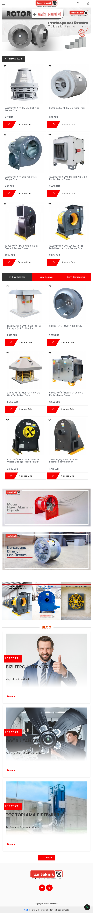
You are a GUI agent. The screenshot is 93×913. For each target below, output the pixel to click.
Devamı (11, 695)
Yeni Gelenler (46, 276)
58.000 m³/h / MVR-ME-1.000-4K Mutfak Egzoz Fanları (66, 393)
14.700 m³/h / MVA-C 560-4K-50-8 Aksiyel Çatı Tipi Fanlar (25, 326)
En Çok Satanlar (17, 276)
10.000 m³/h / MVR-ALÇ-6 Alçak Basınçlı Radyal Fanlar (21, 246)
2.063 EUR (25, 467)
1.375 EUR (25, 333)
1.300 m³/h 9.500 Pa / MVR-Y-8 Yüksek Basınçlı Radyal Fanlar (23, 460)
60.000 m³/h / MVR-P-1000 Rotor (66, 325)
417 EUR (24, 116)
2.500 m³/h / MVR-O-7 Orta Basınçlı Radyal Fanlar (63, 460)
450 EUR (24, 185)
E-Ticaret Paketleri (44, 909)
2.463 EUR (68, 185)
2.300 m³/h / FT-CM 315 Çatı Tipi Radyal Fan (22, 109)
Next (88, 29)
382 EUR (68, 116)
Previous (5, 29)
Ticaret (29, 909)
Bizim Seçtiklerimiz (76, 276)
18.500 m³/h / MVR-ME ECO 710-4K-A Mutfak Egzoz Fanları (68, 177)
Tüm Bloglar (47, 857)
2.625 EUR (68, 253)
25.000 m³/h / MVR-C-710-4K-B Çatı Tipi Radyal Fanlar (23, 393)
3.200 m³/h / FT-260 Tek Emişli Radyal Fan (21, 177)
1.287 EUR (24, 253)
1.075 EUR (67, 333)
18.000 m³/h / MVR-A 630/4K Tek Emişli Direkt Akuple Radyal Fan (66, 246)
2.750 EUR (25, 400)
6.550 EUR (67, 400)
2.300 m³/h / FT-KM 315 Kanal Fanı (67, 108)
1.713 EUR (67, 467)
